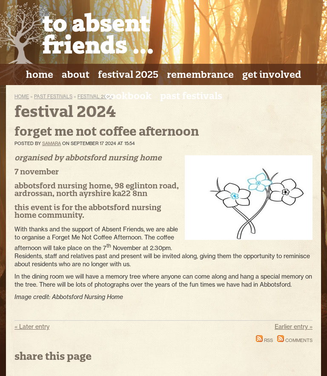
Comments (295, 340)
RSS (264, 340)
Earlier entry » (294, 326)
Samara (51, 143)
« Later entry (31, 326)
